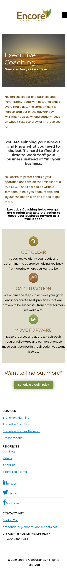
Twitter (10, 492)
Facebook (11, 502)
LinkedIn (10, 482)
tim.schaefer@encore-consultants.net (30, 527)
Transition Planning (16, 418)
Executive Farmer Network (21, 431)
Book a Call (10, 520)
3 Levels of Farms (15, 472)
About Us (9, 465)
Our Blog (9, 451)
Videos (7, 458)
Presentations (12, 438)
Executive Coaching (16, 424)
